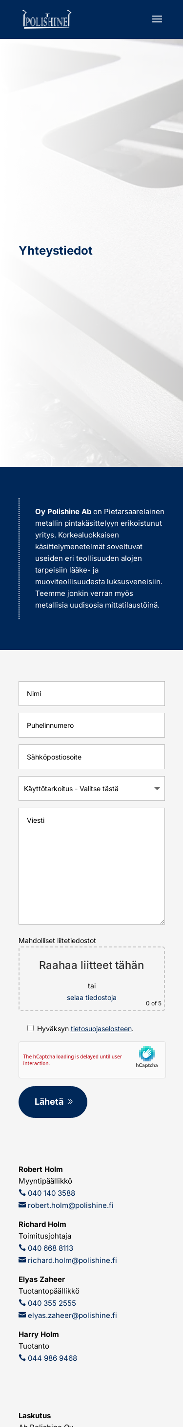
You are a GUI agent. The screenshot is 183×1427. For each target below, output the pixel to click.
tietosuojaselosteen (101, 1028)
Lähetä (49, 1101)
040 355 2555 (51, 1303)
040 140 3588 (50, 1193)
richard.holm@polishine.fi (71, 1260)
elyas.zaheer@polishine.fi (71, 1315)
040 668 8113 (49, 1248)
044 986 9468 (51, 1358)
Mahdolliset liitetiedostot (92, 973)
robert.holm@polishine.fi (70, 1205)
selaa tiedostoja (92, 997)
